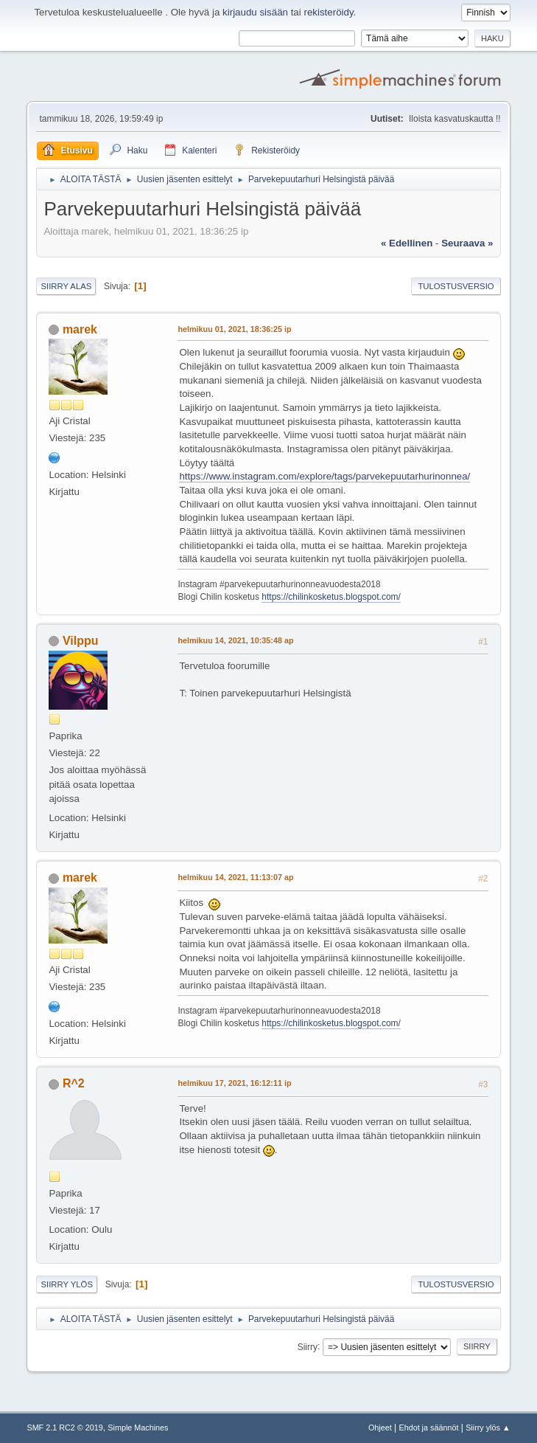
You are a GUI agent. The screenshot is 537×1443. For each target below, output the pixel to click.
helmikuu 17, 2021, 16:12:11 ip (234, 1083)
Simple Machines (138, 1427)
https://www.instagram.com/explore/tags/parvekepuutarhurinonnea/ (324, 476)
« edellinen (406, 243)
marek (80, 329)
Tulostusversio (456, 286)
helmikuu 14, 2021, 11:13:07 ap (235, 877)
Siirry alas (66, 286)
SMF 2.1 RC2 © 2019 (64, 1427)
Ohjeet (380, 1427)
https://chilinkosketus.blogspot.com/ (331, 597)
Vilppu (81, 640)
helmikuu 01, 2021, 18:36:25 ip (234, 329)
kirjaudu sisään (255, 12)
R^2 (74, 1083)
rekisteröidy (328, 12)
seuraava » (467, 243)
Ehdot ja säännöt (428, 1427)
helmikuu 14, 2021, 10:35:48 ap (235, 640)
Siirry (307, 1346)
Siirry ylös (67, 1284)
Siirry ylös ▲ (488, 1427)
